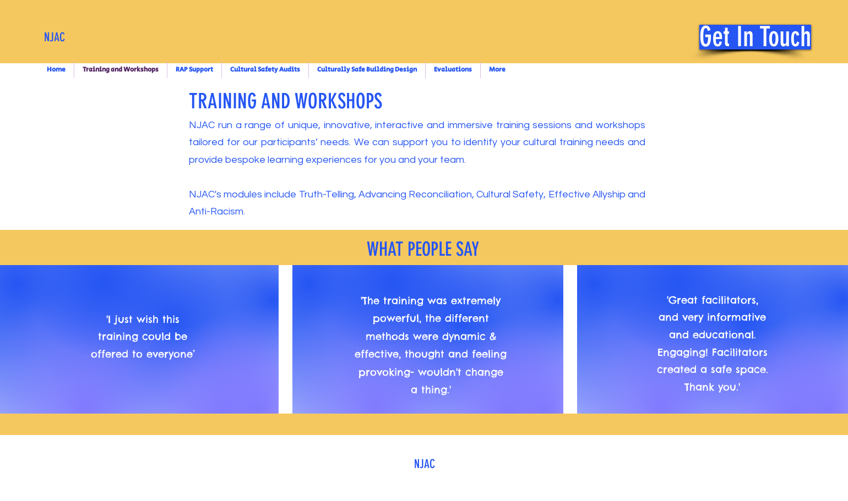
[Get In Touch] (755, 37)
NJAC (54, 37)
